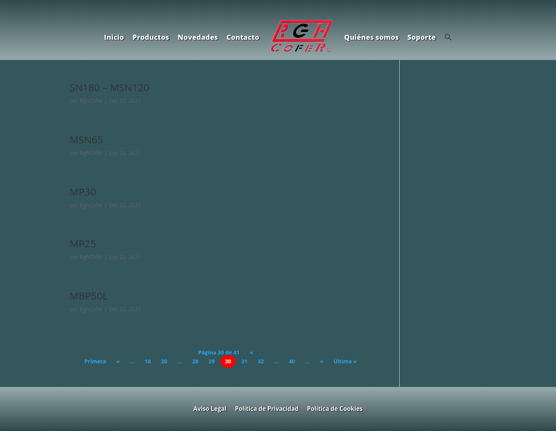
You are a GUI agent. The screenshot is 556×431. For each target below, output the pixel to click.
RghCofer (91, 100)
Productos (150, 37)
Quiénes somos (371, 37)
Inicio (114, 37)
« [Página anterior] (118, 361)
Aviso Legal (210, 408)
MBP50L (89, 296)
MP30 (83, 192)
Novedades (198, 37)
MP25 (83, 243)
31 (244, 361)
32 (261, 361)
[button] (448, 37)
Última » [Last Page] (345, 361)
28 (195, 361)
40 (292, 361)
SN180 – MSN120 (109, 87)
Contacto (242, 37)
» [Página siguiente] (322, 361)
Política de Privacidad (267, 408)
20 (164, 361)
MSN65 (86, 140)
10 (148, 361)
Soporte (421, 37)
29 (211, 361)
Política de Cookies (335, 408)
